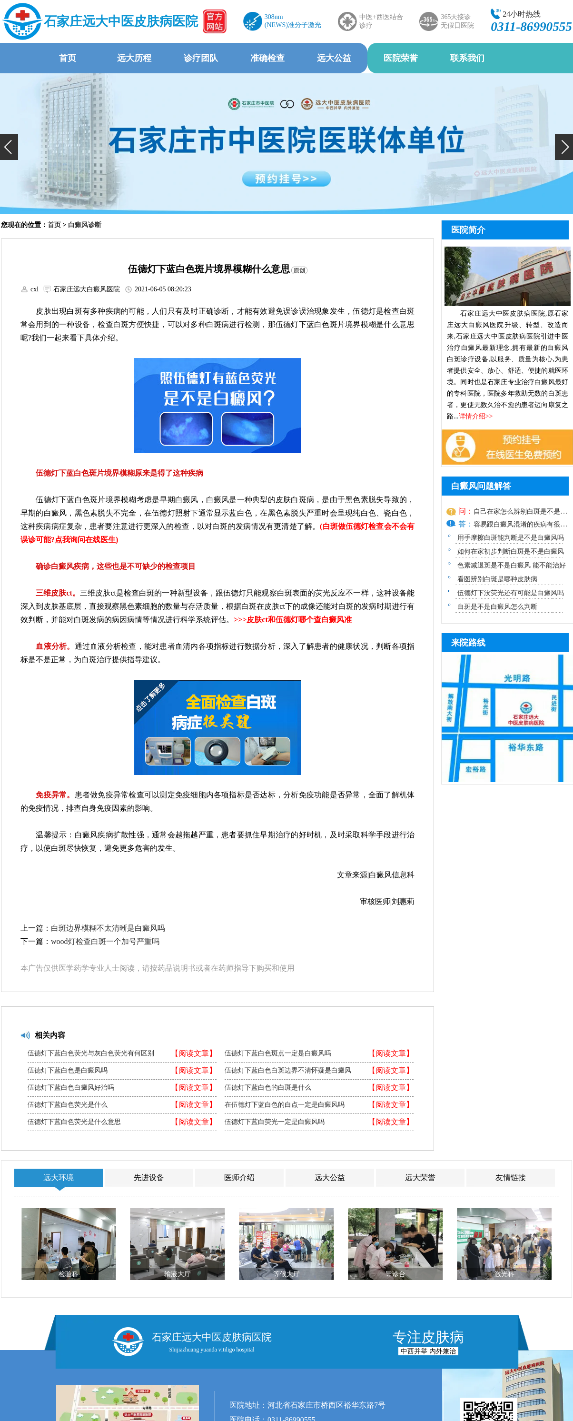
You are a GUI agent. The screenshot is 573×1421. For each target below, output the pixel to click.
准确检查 (267, 58)
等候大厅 (286, 1274)
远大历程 (134, 58)
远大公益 (334, 58)
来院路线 (468, 642)
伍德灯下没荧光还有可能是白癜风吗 (510, 592)
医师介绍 (239, 1177)
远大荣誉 (420, 1177)
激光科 (504, 1274)
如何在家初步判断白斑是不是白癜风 (510, 551)
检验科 (69, 1274)
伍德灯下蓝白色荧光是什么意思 (74, 1122)
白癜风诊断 (84, 225)
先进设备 (149, 1177)
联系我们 (467, 58)
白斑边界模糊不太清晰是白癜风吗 (108, 928)
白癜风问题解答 (481, 486)
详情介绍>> (476, 416)
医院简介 (468, 230)
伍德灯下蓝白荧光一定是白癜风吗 (275, 1122)
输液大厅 (177, 1274)
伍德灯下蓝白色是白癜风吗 (68, 1071)
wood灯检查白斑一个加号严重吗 (105, 941)
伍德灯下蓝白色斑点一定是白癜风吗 (278, 1053)
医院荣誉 (401, 58)
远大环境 (58, 1177)
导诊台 (395, 1274)
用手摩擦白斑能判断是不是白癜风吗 (510, 537)
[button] (9, 147)
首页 (67, 58)
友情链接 (510, 1177)
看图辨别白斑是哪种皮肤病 (497, 579)
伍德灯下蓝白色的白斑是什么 (268, 1088)
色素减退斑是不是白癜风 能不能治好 (511, 565)
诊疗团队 (201, 58)
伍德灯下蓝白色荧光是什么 (68, 1105)
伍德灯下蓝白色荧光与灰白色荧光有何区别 (91, 1053)
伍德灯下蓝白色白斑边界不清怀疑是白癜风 (288, 1071)
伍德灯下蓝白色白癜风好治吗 (71, 1088)
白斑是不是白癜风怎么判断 (497, 606)
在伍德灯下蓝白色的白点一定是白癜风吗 (285, 1105)
